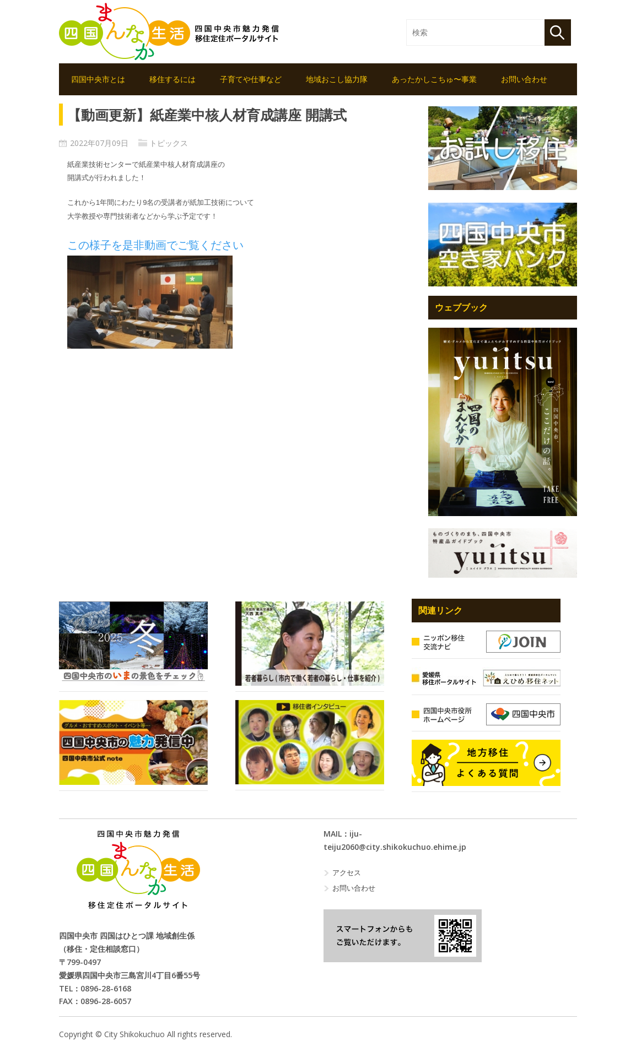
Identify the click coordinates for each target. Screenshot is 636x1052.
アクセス (346, 872)
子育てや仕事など (251, 79)
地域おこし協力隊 (337, 79)
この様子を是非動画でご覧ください (155, 245)
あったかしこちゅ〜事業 (434, 79)
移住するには (172, 79)
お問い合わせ (524, 79)
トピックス (168, 143)
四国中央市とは (98, 79)
